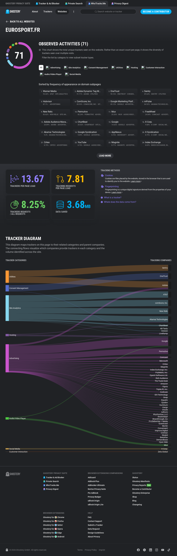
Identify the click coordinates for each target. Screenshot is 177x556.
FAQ (89, 517)
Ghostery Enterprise (141, 493)
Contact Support (95, 521)
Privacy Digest (119, 3)
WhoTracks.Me (97, 3)
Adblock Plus (93, 481)
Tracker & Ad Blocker (47, 3)
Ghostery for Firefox (53, 521)
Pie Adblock (93, 493)
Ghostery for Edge (52, 533)
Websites (62, 11)
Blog (134, 501)
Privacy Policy (91, 550)
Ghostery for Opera (53, 529)
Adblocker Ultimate (96, 485)
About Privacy (94, 537)
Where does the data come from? (118, 202)
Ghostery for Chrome (53, 517)
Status (135, 477)
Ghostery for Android (53, 537)
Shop (134, 497)
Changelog (137, 504)
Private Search (74, 3)
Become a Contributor (156, 11)
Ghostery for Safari (53, 525)
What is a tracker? (111, 197)
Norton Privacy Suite (97, 489)
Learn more (136, 181)
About (35, 11)
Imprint (102, 550)
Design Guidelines (96, 533)
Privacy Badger (94, 497)
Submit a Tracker (95, 525)
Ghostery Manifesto (141, 481)
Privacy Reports (141, 485)
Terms (80, 550)
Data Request (94, 529)
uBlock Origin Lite (95, 504)
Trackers (47, 11)
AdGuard (92, 477)
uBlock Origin (94, 501)
